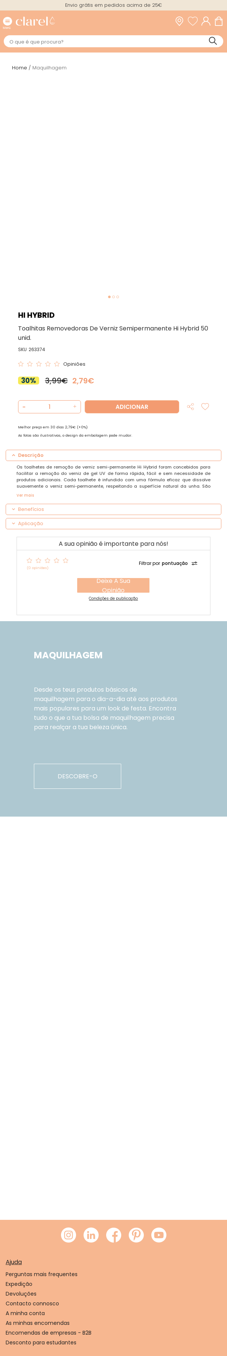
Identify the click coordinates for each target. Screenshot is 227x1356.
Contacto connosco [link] (32, 1303)
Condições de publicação (113, 598)
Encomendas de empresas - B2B (48, 1332)
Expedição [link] (19, 1284)
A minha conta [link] (25, 1313)
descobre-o (78, 776)
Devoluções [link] (21, 1293)
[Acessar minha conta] (207, 21)
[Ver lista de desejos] (194, 21)
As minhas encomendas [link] (38, 1323)
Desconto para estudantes (41, 1342)
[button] (74, 406)
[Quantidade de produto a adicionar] (49, 406)
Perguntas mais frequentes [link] (42, 1274)
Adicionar (132, 407)
